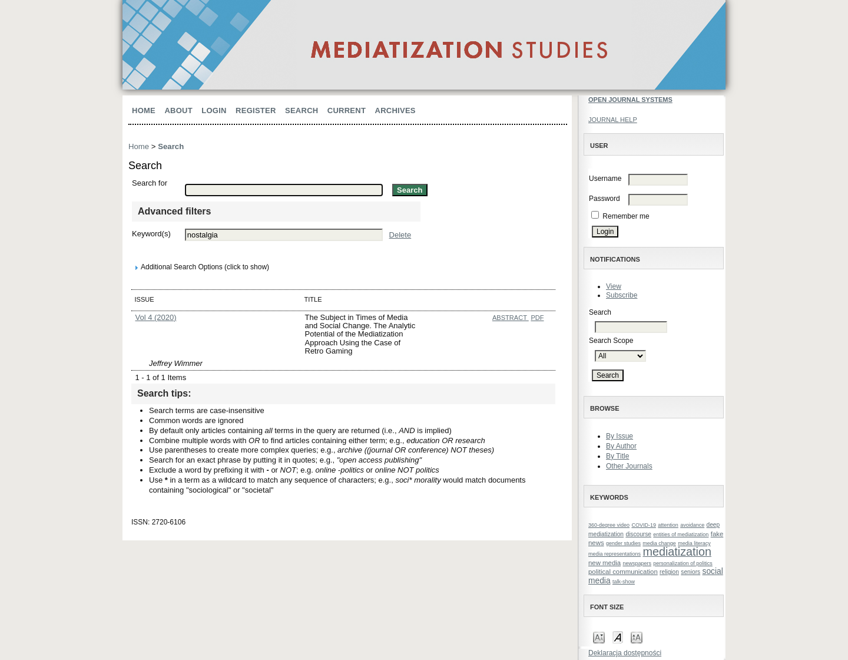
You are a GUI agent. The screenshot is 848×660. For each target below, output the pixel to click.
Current (346, 110)
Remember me (625, 216)
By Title (617, 456)
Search (301, 110)
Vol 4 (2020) (156, 317)
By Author (621, 446)
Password (604, 198)
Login (213, 110)
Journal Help (612, 119)
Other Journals (629, 466)
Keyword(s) (151, 233)
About (178, 110)
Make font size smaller (599, 637)
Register (256, 110)
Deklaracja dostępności (624, 653)
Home (143, 110)
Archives (395, 110)
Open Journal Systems (630, 99)
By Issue (619, 436)
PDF (537, 317)
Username (605, 178)
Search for (149, 183)
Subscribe (621, 295)
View (613, 286)
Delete (400, 234)
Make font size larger (636, 637)
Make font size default (618, 637)
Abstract (510, 317)
